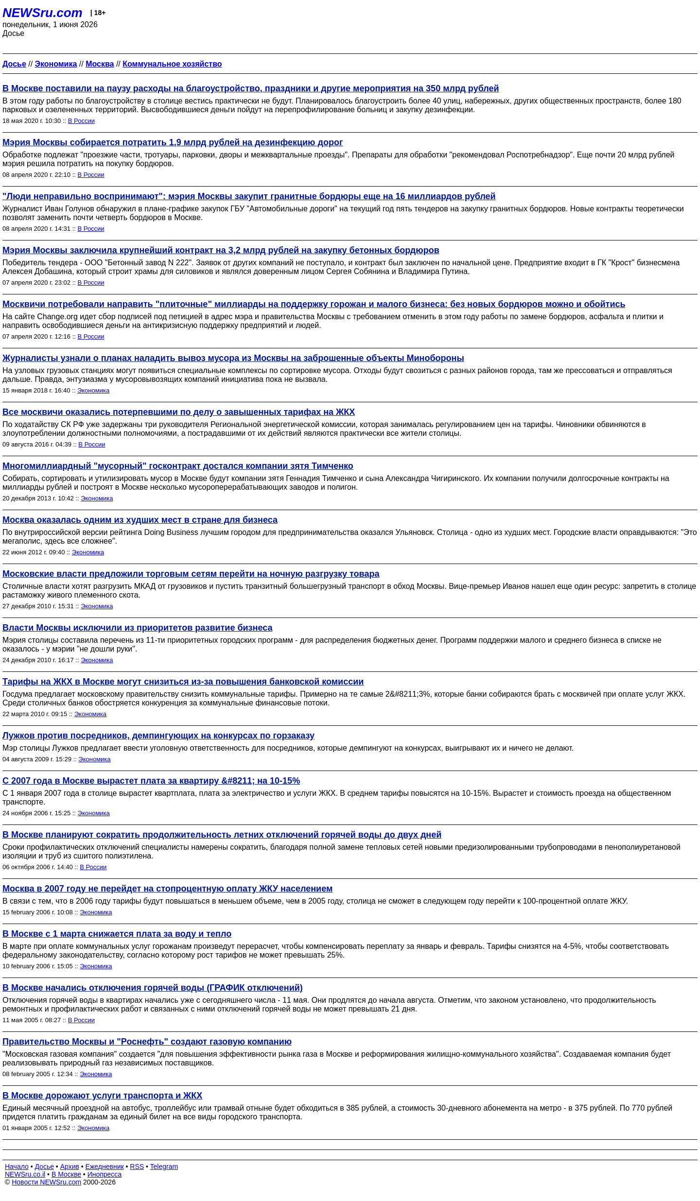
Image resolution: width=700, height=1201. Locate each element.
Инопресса (105, 1174)
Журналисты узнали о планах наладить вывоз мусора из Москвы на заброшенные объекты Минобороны (233, 358)
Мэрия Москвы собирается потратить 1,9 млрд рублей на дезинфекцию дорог (172, 142)
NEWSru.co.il (25, 1174)
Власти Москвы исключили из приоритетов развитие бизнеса (137, 628)
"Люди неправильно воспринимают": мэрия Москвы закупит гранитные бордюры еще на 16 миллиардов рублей (249, 196)
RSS (137, 1166)
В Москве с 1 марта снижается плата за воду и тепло (116, 934)
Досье (44, 1166)
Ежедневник (105, 1166)
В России (81, 120)
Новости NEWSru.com (46, 1182)
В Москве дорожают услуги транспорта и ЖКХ (102, 1095)
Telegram (164, 1166)
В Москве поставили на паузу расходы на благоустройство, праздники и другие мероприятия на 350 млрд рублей (250, 88)
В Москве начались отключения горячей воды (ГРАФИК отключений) (152, 988)
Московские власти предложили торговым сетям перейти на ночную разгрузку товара (190, 574)
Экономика (93, 390)
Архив (69, 1166)
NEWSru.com (42, 12)
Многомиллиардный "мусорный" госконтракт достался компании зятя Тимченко (177, 466)
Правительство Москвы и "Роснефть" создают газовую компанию (147, 1042)
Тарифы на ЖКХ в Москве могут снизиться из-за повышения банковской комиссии (183, 681)
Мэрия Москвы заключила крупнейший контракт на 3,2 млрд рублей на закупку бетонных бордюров (220, 250)
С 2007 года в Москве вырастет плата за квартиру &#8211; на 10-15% (151, 781)
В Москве (66, 1174)
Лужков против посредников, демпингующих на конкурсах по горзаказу (158, 735)
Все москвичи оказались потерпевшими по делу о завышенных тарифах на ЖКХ (178, 412)
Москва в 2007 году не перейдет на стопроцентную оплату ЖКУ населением (167, 888)
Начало (17, 1166)
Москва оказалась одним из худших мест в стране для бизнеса (140, 520)
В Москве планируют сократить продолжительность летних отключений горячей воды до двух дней (221, 835)
